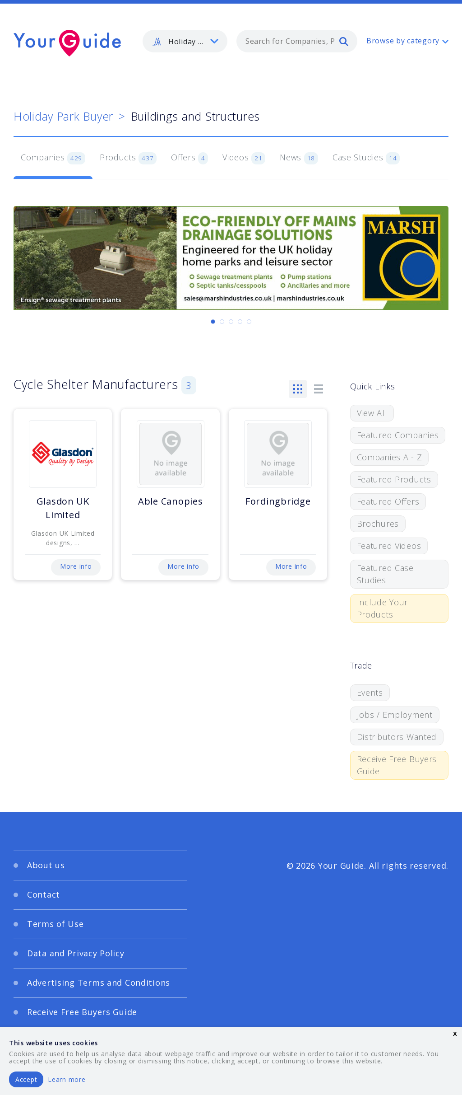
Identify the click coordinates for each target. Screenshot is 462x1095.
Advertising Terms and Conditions (98, 982)
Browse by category (402, 41)
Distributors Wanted (397, 736)
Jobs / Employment (395, 714)
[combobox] (296, 41)
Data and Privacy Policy (76, 953)
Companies (53, 158)
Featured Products (394, 479)
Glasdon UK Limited (63, 508)
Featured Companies (398, 435)
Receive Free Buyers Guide (397, 765)
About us (46, 865)
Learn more (66, 1079)
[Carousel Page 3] (231, 321)
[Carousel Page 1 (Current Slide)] (213, 321)
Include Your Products (382, 608)
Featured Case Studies (385, 573)
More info (76, 566)
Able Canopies (170, 501)
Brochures (378, 523)
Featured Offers (388, 501)
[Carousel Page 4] (240, 321)
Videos (243, 158)
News (299, 158)
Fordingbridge (277, 501)
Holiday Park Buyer (63, 116)
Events (370, 692)
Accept (26, 1079)
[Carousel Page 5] (249, 321)
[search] (344, 41)
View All (372, 412)
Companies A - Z (389, 457)
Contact (43, 894)
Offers (189, 158)
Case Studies (366, 158)
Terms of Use (55, 923)
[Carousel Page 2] (222, 321)
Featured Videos (389, 545)
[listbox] (185, 41)
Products (128, 158)
